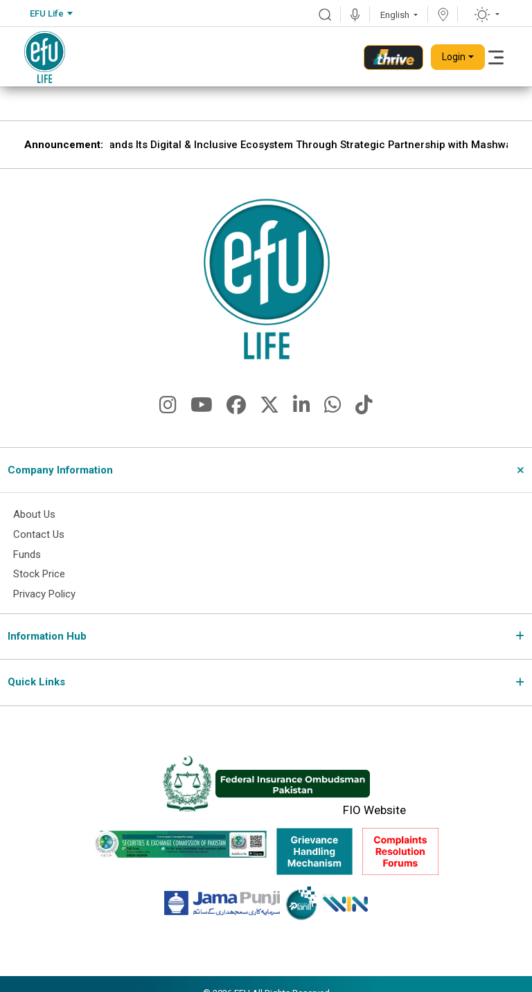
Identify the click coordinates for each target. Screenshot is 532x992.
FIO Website (374, 811)
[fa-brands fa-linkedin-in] (301, 408)
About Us (34, 515)
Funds (27, 554)
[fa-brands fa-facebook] (236, 408)
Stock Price (39, 574)
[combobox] (51, 14)
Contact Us (38, 535)
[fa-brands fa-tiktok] (364, 408)
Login (454, 56)
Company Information (60, 470)
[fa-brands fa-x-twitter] (269, 408)
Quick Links (36, 682)
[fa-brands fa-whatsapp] (333, 408)
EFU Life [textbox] (47, 13)
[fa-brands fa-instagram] (168, 408)
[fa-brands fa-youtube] (201, 408)
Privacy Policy (44, 594)
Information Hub (47, 636)
